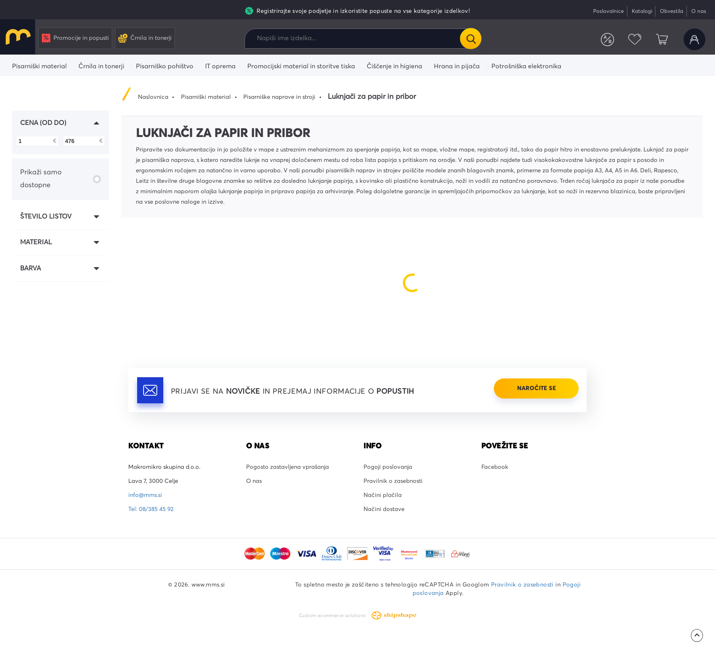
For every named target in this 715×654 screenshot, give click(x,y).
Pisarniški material (206, 97)
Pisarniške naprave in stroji (279, 97)
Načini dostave (384, 509)
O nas (698, 11)
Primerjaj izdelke (607, 39)
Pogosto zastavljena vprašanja (287, 467)
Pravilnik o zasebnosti (393, 481)
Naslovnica (153, 97)
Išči (470, 38)
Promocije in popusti (75, 38)
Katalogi (642, 11)
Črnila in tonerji (145, 38)
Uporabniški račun (694, 39)
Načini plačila (383, 495)
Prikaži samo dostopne (60, 179)
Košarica (662, 39)
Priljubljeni (634, 39)
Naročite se (536, 388)
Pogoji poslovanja (388, 467)
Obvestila (671, 11)
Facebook (494, 467)
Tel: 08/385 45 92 (151, 509)
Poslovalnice (608, 11)
